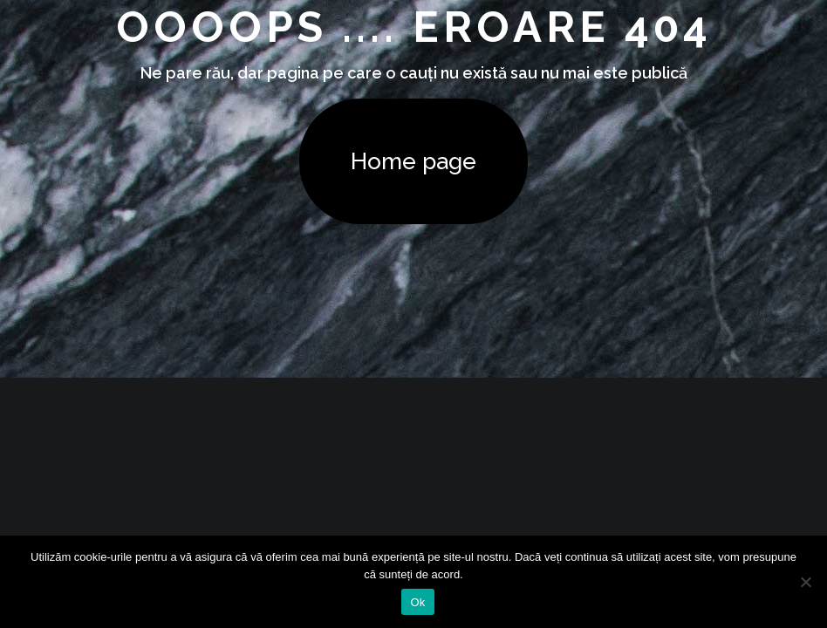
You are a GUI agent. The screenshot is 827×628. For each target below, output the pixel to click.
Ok (417, 602)
